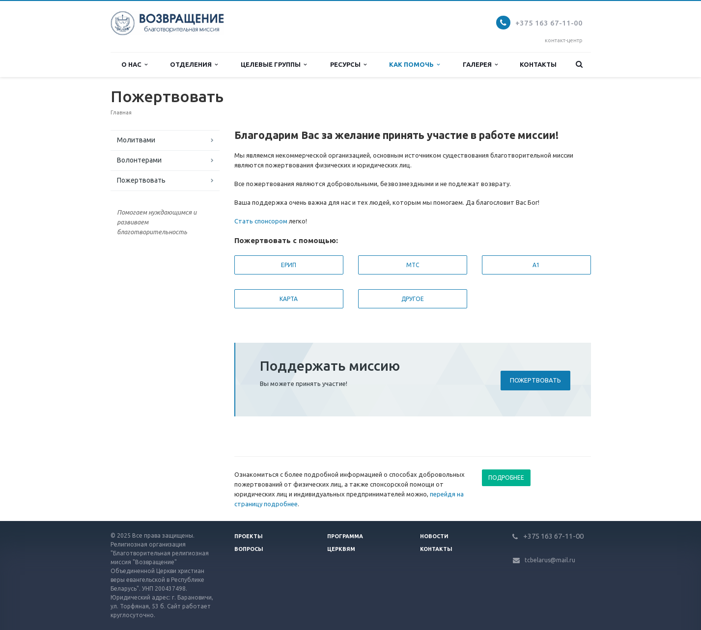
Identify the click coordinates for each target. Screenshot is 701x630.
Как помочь (414, 64)
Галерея (480, 64)
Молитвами (136, 140)
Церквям (341, 549)
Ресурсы (348, 64)
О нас (134, 64)
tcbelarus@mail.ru (550, 560)
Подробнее (506, 477)
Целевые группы (274, 64)
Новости (434, 536)
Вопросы (248, 549)
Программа (345, 536)
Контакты (538, 64)
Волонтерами (139, 160)
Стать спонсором (260, 221)
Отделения (194, 64)
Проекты (248, 536)
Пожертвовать (141, 180)
